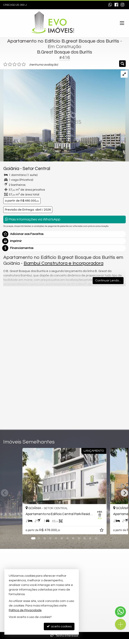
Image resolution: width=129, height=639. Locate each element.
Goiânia (11, 168)
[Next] (124, 493)
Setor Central (36, 168)
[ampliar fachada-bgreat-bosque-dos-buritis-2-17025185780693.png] (62, 115)
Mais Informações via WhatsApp (32, 219)
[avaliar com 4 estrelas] (19, 64)
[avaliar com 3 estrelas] (14, 64)
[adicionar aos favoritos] (102, 530)
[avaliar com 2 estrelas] (10, 64)
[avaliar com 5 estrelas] (24, 64)
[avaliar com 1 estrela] (5, 64)
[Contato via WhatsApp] (120, 611)
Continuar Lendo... (108, 280)
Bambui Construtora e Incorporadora (63, 263)
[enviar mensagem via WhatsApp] (110, 5)
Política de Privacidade (25, 610)
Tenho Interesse (64, 635)
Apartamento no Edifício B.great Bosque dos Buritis (63, 41)
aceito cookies (59, 626)
